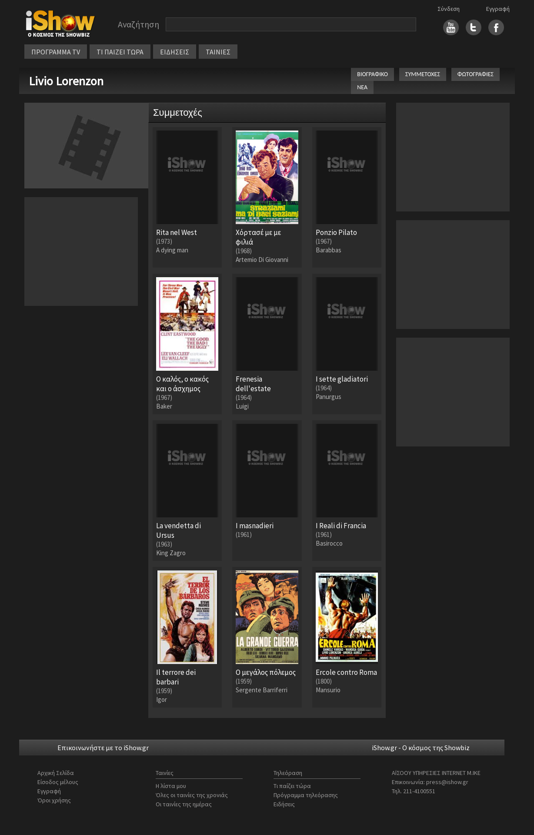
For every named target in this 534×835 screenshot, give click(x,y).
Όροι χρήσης (54, 800)
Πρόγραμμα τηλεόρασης (306, 795)
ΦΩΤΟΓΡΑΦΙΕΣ (475, 74)
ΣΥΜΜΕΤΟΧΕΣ (422, 74)
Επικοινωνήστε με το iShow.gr (103, 747)
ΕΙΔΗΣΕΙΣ (174, 51)
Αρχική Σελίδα (55, 773)
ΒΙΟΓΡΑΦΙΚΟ (372, 74)
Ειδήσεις (284, 804)
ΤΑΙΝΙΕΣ (218, 51)
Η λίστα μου (171, 786)
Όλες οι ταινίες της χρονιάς (192, 795)
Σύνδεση (448, 9)
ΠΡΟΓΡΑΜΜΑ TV (55, 51)
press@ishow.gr (447, 782)
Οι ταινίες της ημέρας (184, 804)
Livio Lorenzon (66, 81)
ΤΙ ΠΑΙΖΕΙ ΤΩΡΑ (120, 51)
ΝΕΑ (362, 87)
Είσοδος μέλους (57, 782)
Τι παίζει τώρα (292, 786)
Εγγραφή (498, 9)
